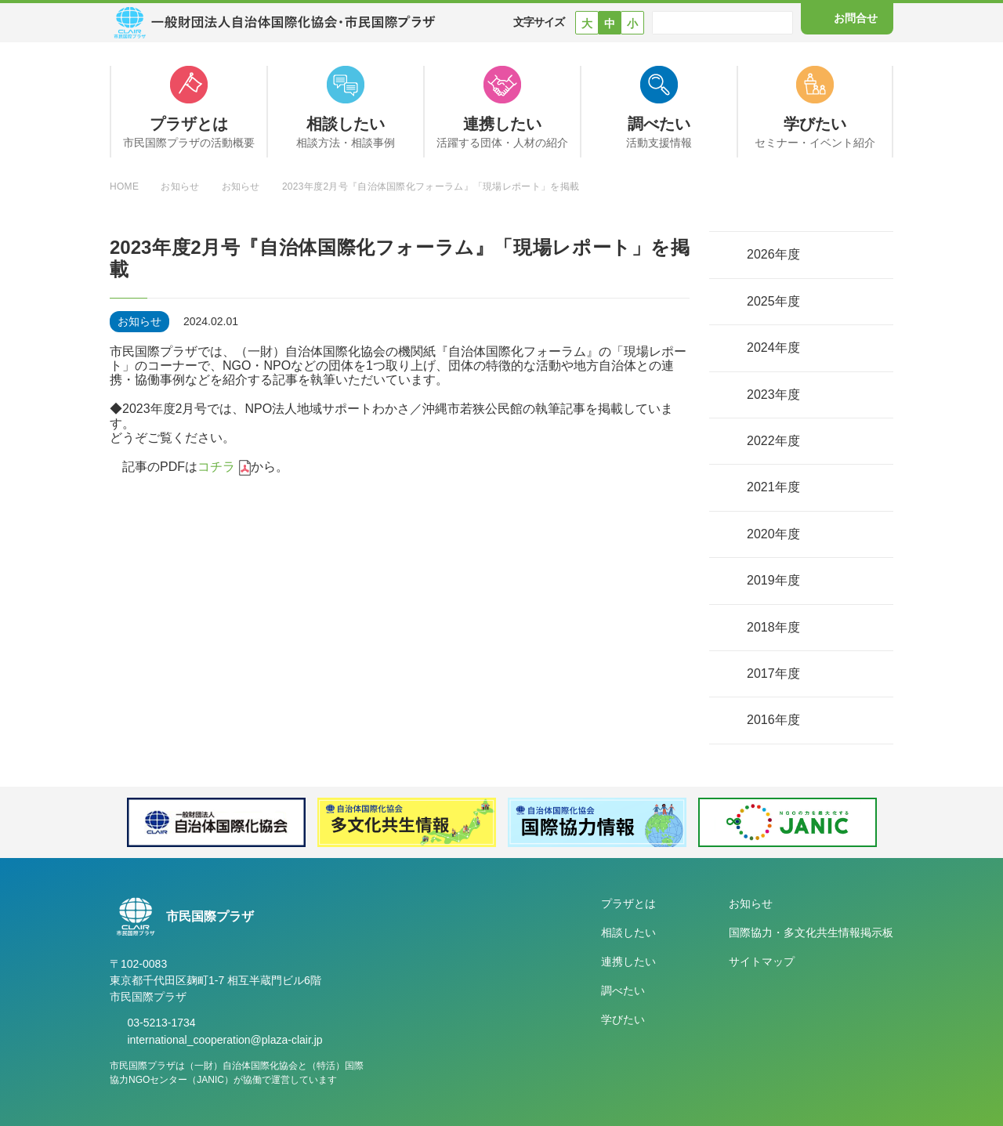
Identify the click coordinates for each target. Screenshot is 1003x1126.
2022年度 (773, 440)
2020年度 (773, 534)
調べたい (623, 990)
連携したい (628, 961)
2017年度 (773, 673)
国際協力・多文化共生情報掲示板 (811, 932)
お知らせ (751, 903)
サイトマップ (762, 961)
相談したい (628, 932)
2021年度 (773, 487)
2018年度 (773, 627)
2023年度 (773, 394)
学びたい (623, 1019)
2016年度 (773, 719)
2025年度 (773, 301)
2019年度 (773, 580)
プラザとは (628, 903)
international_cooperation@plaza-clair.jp (224, 1040)
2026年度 (773, 254)
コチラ (216, 466)
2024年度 (773, 347)
